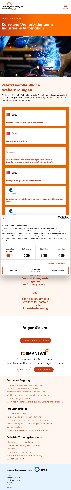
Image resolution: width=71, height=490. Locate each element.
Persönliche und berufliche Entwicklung (24, 456)
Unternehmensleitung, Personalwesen (24, 446)
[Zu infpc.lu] (27, 471)
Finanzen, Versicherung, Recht (20, 452)
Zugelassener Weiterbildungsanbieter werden (27, 430)
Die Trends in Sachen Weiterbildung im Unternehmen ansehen (35, 402)
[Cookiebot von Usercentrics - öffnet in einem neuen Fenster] (59, 217)
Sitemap (9, 487)
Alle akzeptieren (58, 270)
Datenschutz (11, 482)
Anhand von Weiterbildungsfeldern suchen (26, 385)
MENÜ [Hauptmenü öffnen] (65, 8)
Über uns (10, 475)
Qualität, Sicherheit (15, 459)
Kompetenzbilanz (14, 427)
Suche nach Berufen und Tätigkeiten (23, 389)
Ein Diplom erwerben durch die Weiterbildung (27, 420)
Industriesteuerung (15, 18)
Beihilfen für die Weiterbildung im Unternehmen (28, 395)
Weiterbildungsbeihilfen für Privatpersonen (26, 392)
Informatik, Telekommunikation (20, 442)
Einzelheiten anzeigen (56, 263)
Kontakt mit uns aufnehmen (35, 340)
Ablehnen (13, 270)
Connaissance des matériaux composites (24, 123)
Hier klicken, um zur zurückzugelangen (35, 278)
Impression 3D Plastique (16, 141)
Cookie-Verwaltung (13, 480)
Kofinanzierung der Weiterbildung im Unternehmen (29, 424)
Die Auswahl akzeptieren (35, 270)
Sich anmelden (43, 370)
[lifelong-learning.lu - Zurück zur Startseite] (12, 7)
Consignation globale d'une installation (23, 181)
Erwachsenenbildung (16, 414)
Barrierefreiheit (12, 485)
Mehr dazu (25, 370)
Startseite (5, 18)
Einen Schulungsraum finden (19, 399)
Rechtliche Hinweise (13, 477)
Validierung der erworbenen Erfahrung (24, 417)
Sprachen (11, 449)
